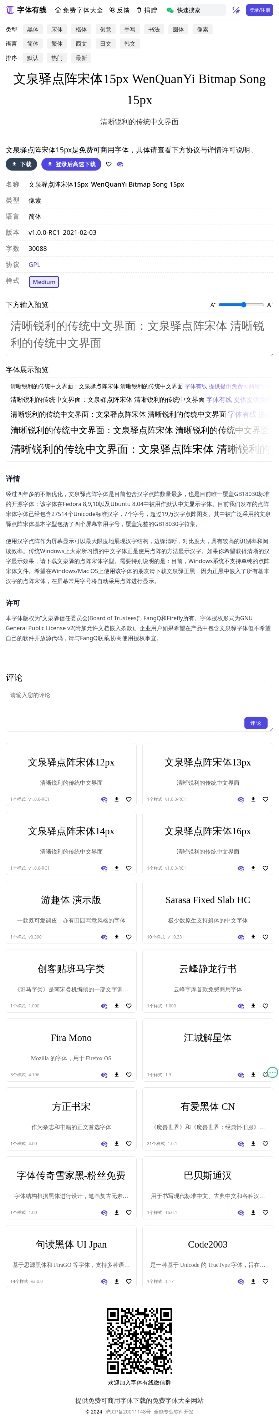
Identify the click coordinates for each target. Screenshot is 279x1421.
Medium (44, 282)
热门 (57, 58)
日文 (105, 43)
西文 (81, 43)
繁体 (57, 43)
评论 (256, 722)
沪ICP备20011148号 (128, 1411)
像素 (202, 29)
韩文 (130, 43)
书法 (154, 29)
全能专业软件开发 (174, 1411)
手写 (130, 29)
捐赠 (146, 10)
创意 (105, 29)
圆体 (178, 29)
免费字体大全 (79, 10)
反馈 (119, 10)
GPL (34, 264)
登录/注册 (259, 9)
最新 (81, 58)
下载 (21, 164)
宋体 (57, 29)
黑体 (33, 29)
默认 (33, 58)
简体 (33, 43)
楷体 (81, 29)
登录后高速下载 (71, 164)
